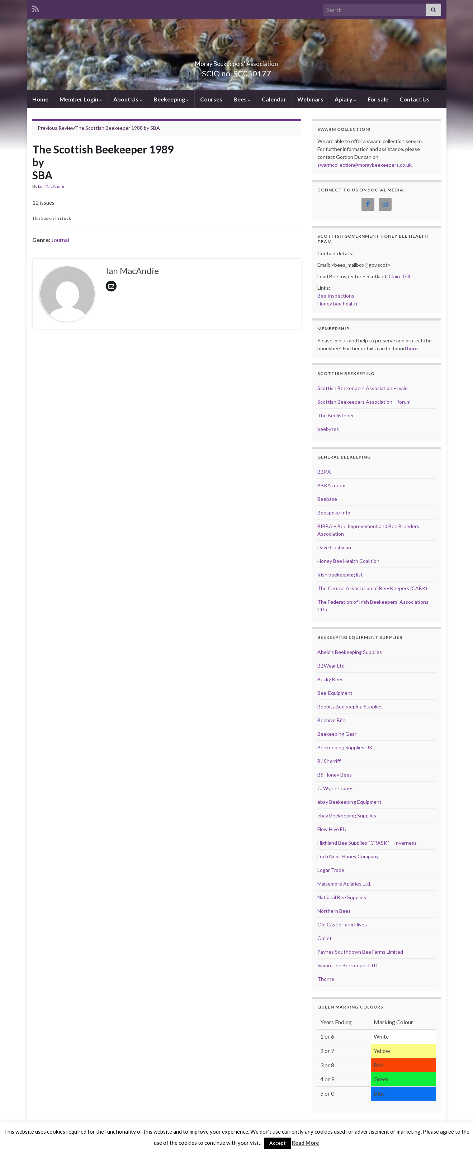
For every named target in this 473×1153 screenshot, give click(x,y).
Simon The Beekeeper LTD (347, 965)
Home (40, 99)
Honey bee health (337, 303)
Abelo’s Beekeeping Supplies (349, 652)
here (412, 348)
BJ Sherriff (329, 761)
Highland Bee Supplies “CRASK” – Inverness (367, 843)
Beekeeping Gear (336, 734)
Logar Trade (330, 870)
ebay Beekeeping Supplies (346, 815)
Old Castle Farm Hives (342, 924)
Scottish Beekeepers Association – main (362, 388)
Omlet (324, 938)
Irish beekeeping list (340, 574)
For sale (378, 99)
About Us (127, 99)
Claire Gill (399, 276)
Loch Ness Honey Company (348, 856)
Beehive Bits (331, 720)
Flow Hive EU (331, 829)
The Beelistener (335, 415)
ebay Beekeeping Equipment (349, 802)
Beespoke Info (333, 512)
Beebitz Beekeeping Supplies (350, 706)
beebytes (328, 429)
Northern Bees (334, 911)
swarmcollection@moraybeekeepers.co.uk (364, 165)
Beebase (327, 499)
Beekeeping (171, 99)
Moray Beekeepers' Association (236, 61)
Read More (305, 1142)
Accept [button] (277, 1143)
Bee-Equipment (335, 693)
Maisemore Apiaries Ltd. (344, 884)
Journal (60, 239)
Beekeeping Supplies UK (345, 747)
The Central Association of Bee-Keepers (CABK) (372, 588)
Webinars (310, 99)
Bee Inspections (335, 296)
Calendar (274, 99)
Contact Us (414, 99)
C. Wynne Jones (335, 788)
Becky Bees (330, 679)
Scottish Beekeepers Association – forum (364, 402)
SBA (155, 128)
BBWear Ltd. (331, 666)
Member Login (81, 99)
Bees (242, 99)
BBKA (324, 472)
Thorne (325, 979)
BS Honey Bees (334, 775)
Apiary (345, 99)
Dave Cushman (334, 547)
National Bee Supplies (341, 897)
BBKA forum (331, 485)
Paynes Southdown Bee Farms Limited (360, 952)
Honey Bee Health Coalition (348, 561)
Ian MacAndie (51, 186)
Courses (211, 99)
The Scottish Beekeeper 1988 (90, 128)
